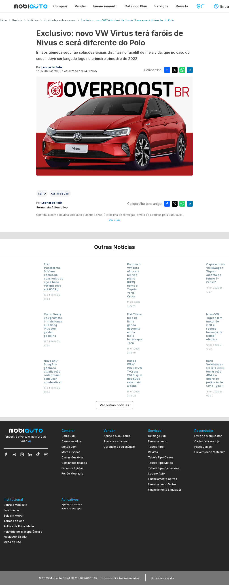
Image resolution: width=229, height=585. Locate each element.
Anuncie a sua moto (116, 441)
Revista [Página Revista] (182, 6)
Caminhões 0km (72, 457)
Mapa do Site (12, 542)
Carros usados (71, 441)
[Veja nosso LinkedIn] (30, 454)
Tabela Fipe (156, 446)
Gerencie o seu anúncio (119, 446)
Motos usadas (70, 452)
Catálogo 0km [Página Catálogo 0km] (136, 6)
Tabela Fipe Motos (160, 462)
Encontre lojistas (72, 468)
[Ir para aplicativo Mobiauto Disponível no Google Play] (76, 546)
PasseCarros (203, 446)
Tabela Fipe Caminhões (163, 468)
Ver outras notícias (114, 405)
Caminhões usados (74, 462)
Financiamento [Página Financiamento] (105, 6)
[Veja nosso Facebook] (6, 454)
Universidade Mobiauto (209, 452)
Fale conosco (12, 510)
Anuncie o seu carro (117, 436)
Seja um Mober (14, 515)
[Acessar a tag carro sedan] (60, 193)
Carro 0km (68, 436)
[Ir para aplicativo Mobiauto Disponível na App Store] (76, 558)
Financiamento (157, 441)
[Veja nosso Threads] (46, 454)
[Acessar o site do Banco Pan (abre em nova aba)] (183, 577)
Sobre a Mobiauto (15, 505)
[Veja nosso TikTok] (38, 454)
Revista (153, 452)
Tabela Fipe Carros (161, 457)
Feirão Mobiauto (72, 473)
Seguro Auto (156, 473)
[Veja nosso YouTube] (14, 454)
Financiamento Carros (162, 479)
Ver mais (114, 220)
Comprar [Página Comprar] (60, 6)
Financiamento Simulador (164, 489)
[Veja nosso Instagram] (22, 454)
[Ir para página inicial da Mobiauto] (30, 6)
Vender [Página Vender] (80, 6)
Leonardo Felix (51, 67)
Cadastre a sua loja (207, 441)
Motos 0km (68, 446)
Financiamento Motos (162, 484)
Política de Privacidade (19, 526)
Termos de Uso (14, 521)
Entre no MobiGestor (208, 436)
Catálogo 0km (157, 436)
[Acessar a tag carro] (42, 193)
